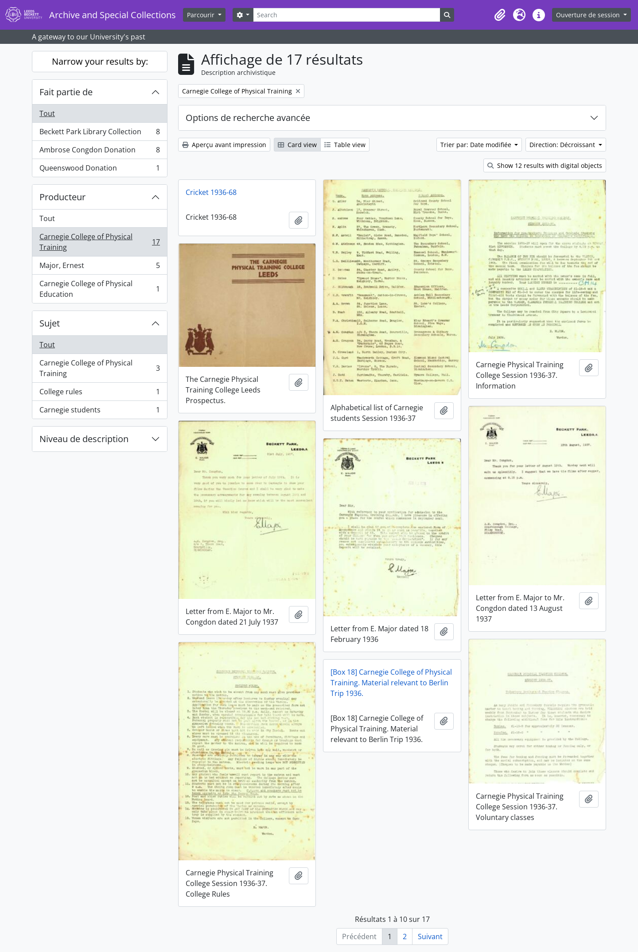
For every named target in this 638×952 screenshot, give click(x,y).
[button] (500, 15)
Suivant (430, 936)
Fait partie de (66, 92)
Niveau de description (83, 439)
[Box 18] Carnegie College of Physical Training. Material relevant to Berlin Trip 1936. (391, 682)
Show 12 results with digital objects (544, 165)
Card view (297, 144)
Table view (345, 144)
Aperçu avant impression (224, 144)
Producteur (62, 197)
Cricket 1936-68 (211, 192)
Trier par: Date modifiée (476, 144)
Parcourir (201, 15)
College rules (99, 393)
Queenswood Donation (99, 170)
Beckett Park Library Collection (99, 133)
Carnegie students (99, 411)
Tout (47, 113)
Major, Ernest (99, 267)
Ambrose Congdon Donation (99, 151)
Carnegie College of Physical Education (99, 289)
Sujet (49, 323)
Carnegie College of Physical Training (99, 242)
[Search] (346, 15)
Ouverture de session (589, 15)
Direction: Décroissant (563, 144)
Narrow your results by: (100, 61)
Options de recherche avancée (248, 118)
